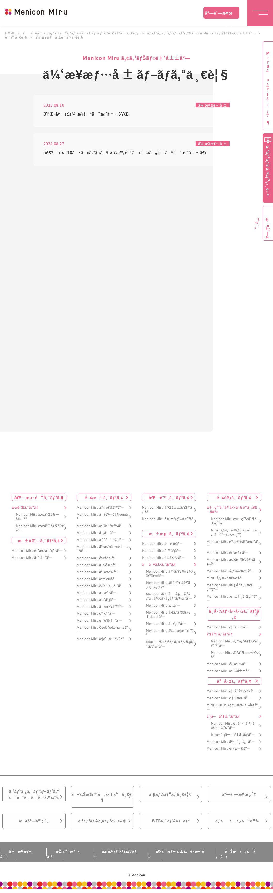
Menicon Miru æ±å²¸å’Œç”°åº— (232, 598)
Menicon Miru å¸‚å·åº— (96, 533)
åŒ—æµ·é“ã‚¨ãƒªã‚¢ (39, 497)
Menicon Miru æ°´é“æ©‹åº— (101, 540)
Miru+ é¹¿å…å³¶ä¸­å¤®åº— (233, 735)
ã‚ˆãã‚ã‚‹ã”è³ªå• (239, 824)
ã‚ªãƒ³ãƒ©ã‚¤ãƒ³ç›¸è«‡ (102, 824)
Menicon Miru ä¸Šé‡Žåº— (98, 565)
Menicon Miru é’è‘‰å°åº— (99, 621)
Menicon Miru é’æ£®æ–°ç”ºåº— (37, 551)
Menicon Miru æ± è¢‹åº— (97, 579)
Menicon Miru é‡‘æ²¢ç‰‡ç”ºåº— (167, 521)
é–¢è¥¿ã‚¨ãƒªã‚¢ (234, 497)
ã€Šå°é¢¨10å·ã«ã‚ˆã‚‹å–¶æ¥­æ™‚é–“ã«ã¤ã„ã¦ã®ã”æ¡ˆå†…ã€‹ (125, 152)
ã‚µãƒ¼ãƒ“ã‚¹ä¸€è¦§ (170, 795)
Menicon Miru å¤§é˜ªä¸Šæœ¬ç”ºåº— (230, 587)
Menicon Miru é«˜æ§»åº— (227, 553)
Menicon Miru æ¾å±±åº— (229, 671)
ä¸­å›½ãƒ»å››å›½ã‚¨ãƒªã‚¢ (234, 614)
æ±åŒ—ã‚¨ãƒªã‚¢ (39, 540)
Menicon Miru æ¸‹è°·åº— (96, 593)
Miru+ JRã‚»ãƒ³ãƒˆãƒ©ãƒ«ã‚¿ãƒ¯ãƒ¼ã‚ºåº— (170, 644)
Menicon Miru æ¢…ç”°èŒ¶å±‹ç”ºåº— (233, 521)
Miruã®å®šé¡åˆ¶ (268, 88)
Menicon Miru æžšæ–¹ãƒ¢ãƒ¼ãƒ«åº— (231, 562)
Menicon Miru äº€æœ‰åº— (98, 572)
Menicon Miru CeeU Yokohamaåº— (102, 630)
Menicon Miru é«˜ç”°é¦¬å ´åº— (100, 586)
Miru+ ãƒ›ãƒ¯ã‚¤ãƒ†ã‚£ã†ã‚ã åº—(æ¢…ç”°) (234, 532)
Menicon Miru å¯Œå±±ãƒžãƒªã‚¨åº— (167, 510)
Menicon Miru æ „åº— (163, 605)
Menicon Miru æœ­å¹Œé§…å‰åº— (37, 517)
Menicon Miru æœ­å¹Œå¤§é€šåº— (39, 528)
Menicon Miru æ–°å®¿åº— (96, 600)
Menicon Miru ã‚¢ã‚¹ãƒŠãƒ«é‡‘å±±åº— (168, 614)
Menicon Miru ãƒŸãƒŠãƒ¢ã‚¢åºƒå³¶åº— (234, 643)
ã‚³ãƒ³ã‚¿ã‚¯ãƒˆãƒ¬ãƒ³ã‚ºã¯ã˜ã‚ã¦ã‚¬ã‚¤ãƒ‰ (34, 795)
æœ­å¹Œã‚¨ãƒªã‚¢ (25, 508)
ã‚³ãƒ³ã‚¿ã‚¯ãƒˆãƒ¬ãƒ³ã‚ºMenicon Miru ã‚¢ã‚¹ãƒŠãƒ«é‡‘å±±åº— (201, 33)
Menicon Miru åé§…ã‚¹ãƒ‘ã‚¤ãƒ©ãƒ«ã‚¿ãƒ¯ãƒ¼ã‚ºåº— (169, 596)
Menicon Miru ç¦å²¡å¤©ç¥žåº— (232, 691)
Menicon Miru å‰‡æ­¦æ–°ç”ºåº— (169, 633)
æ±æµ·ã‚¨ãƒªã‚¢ (169, 533)
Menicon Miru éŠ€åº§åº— (97, 558)
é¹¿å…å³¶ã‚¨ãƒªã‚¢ (223, 717)
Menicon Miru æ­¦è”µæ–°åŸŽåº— (102, 639)
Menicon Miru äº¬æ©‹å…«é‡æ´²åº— (102, 549)
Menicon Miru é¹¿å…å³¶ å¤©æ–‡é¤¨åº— (232, 725)
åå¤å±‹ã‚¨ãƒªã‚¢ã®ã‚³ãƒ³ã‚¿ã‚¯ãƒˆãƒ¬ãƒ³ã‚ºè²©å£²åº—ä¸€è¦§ (81, 33)
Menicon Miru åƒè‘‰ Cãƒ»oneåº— (102, 517)
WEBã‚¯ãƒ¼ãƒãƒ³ (171, 824)
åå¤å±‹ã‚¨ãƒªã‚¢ (159, 564)
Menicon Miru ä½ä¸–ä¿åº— (231, 742)
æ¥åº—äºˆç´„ (34, 824)
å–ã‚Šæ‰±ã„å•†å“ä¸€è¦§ (102, 798)
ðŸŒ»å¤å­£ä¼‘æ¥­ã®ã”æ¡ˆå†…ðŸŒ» (87, 114)
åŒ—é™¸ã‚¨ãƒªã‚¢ (169, 497)
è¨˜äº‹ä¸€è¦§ (16, 37)
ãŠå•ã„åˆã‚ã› (236, 857)
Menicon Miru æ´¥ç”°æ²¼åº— (100, 526)
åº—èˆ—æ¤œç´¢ (219, 14)
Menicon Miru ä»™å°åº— (32, 558)
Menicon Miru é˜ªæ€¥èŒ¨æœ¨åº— (232, 543)
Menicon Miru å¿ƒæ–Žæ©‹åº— (230, 571)
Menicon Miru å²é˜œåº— (162, 544)
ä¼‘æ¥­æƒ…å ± (212, 105)
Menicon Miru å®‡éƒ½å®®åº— (100, 508)
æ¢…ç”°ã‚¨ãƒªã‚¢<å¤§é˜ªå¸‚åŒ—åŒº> (232, 510)
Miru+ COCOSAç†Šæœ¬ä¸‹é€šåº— (232, 707)
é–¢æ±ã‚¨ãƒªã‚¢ (104, 497)
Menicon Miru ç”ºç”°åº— (96, 614)
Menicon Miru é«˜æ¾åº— (227, 664)
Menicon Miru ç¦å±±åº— (228, 627)
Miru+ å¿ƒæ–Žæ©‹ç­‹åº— (225, 578)
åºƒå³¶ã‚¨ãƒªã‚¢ (219, 634)
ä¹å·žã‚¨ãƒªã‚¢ (234, 681)
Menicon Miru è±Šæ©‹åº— (163, 558)
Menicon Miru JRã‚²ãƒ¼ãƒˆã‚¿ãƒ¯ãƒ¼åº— (168, 585)
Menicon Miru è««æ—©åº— (228, 749)
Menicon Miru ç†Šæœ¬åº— (229, 698)
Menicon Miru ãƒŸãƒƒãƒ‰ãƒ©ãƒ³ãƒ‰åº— (169, 573)
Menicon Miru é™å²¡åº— (161, 551)
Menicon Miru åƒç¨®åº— (166, 624)
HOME (10, 33)
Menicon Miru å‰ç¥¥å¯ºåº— (100, 607)
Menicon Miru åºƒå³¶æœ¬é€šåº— (234, 654)
